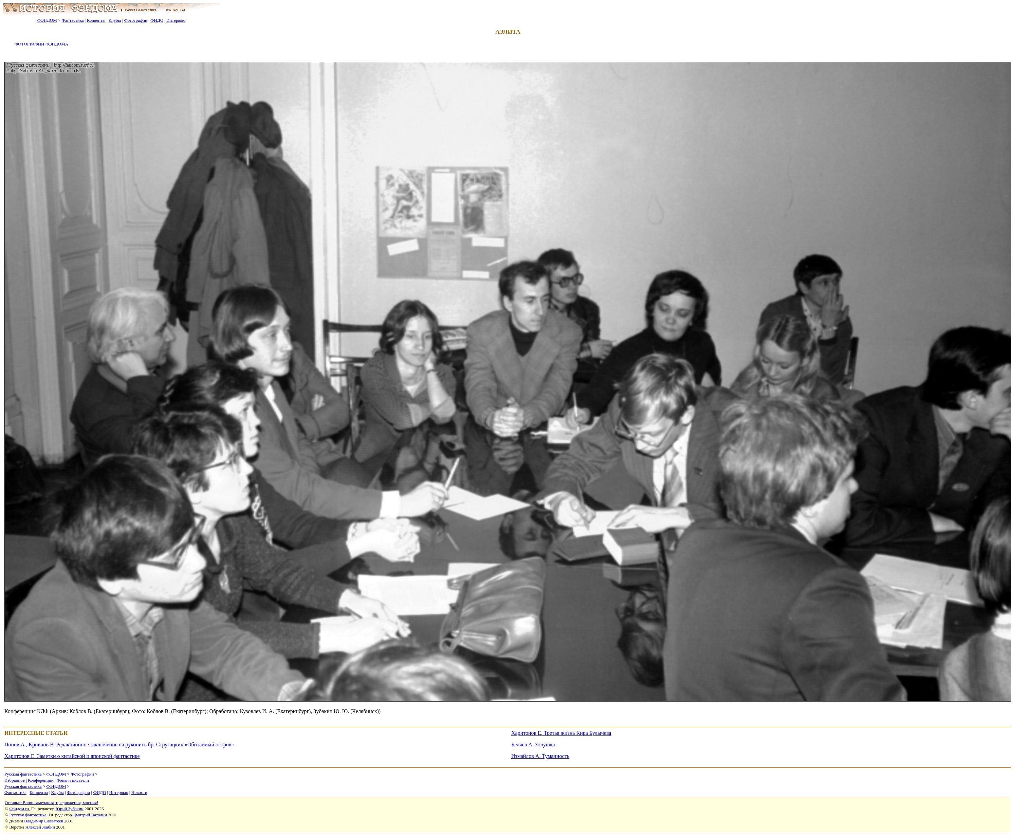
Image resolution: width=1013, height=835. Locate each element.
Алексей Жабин (40, 827)
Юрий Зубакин (70, 808)
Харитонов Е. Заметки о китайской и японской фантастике (72, 756)
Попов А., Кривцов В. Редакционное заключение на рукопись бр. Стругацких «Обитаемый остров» (119, 744)
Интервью (175, 20)
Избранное (14, 780)
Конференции (41, 780)
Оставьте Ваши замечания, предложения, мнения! (51, 802)
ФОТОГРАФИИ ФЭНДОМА (41, 44)
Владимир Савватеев (43, 820)
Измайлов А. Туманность (540, 756)
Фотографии (135, 20)
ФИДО (156, 20)
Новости (139, 792)
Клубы (114, 20)
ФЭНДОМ (47, 20)
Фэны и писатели (73, 780)
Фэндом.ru (19, 808)
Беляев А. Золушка (533, 744)
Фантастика (73, 20)
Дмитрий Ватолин (90, 814)
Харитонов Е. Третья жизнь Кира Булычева (561, 733)
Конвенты (96, 20)
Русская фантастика (22, 774)
